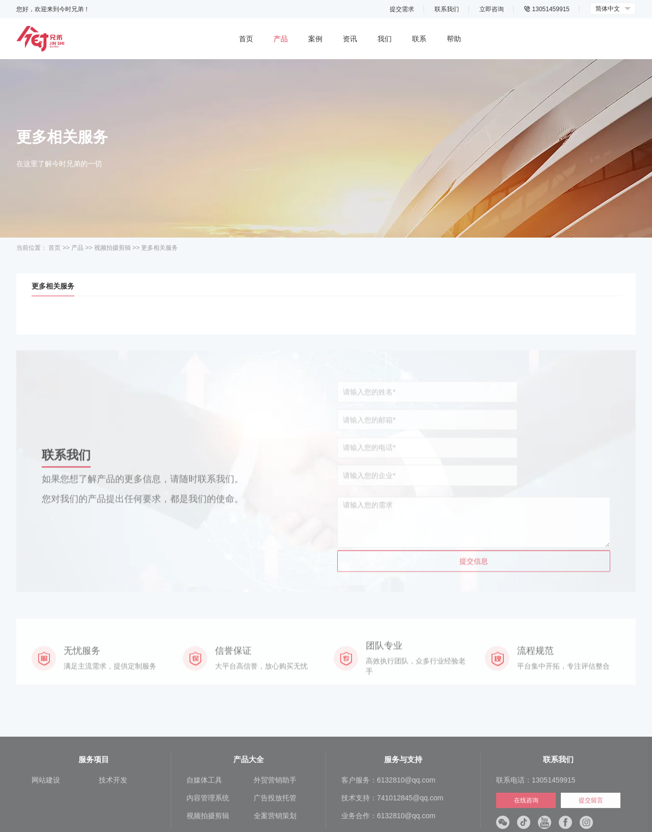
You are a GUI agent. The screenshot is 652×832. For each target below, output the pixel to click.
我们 (384, 39)
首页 (246, 39)
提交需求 (402, 9)
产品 (281, 39)
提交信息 (473, 543)
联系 (419, 39)
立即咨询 (491, 9)
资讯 (350, 39)
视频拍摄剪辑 (112, 247)
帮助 (454, 39)
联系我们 (446, 9)
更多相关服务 (159, 247)
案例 (315, 39)
